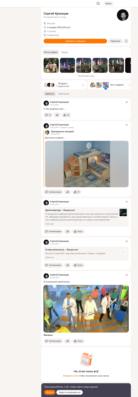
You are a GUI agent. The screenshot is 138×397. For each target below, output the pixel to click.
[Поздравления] (19, 39)
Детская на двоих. (54, 137)
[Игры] (32, 39)
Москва (51, 23)
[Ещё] (20, 374)
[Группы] (32, 14)
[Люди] (19, 26)
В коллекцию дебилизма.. (57, 281)
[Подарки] (7, 39)
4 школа (51, 31)
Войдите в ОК (70, 375)
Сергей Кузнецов (56, 13)
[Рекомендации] (19, 52)
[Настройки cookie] (20, 393)
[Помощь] (7, 52)
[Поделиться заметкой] (57, 115)
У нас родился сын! (54, 108)
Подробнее (53, 35)
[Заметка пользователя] (86, 105)
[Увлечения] (19, 14)
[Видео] (32, 26)
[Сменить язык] (20, 381)
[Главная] (7, 14)
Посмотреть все (86, 75)
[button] (50, 52)
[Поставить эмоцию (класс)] (66, 115)
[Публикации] (7, 26)
